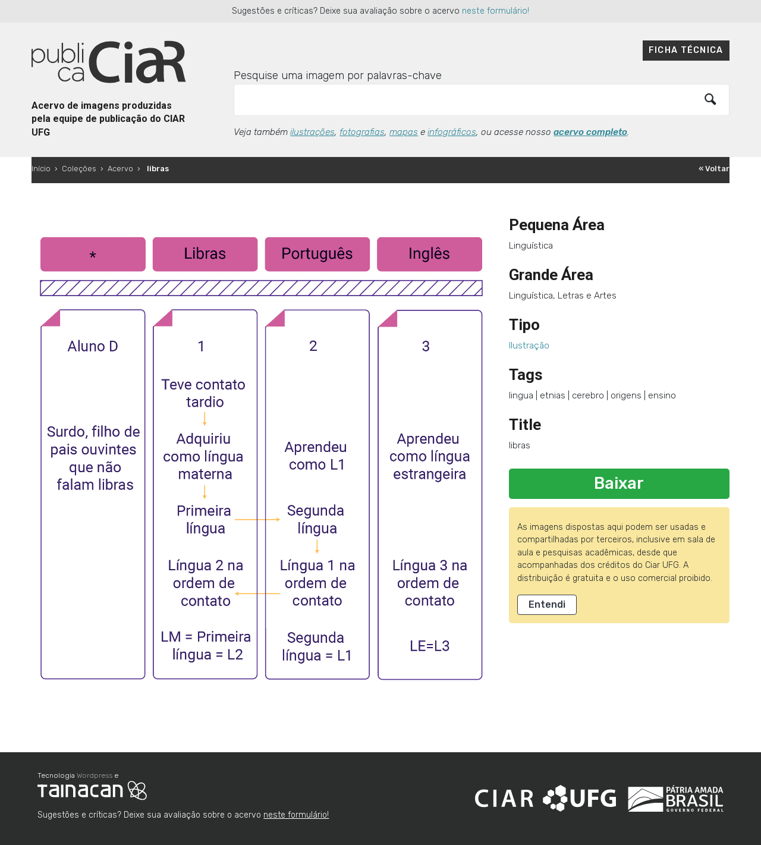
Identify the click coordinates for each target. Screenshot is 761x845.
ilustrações (312, 132)
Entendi (547, 604)
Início (41, 168)
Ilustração (529, 345)
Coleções (79, 168)
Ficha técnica (686, 50)
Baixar (619, 483)
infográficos (451, 132)
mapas (403, 132)
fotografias (362, 132)
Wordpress (94, 775)
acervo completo (590, 132)
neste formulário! (495, 11)
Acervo (120, 168)
